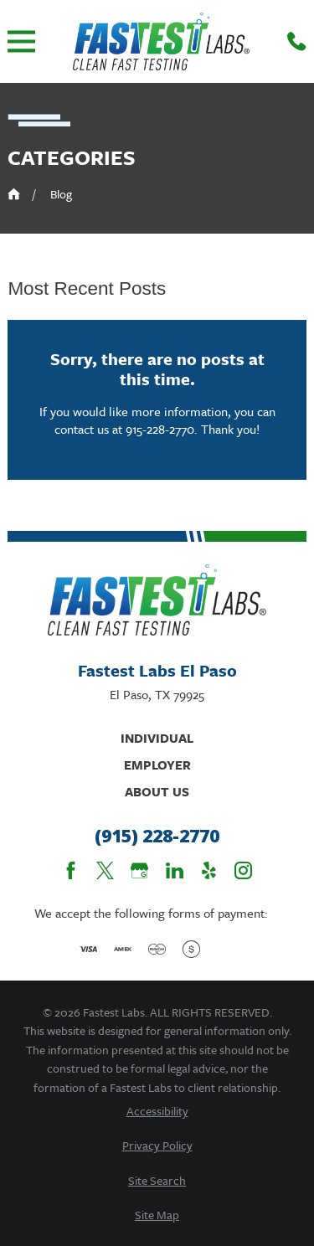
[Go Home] (14, 194)
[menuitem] (157, 1111)
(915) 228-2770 (157, 836)
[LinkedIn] (174, 870)
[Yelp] (209, 870)
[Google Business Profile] (139, 870)
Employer (157, 764)
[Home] (161, 41)
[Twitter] (105, 870)
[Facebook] (71, 870)
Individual (157, 738)
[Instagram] (243, 870)
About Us (157, 791)
